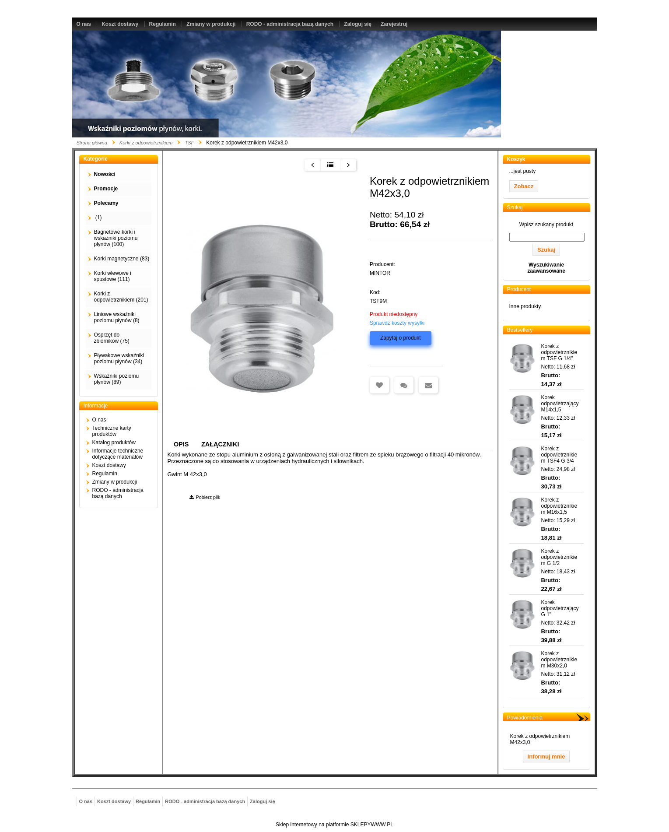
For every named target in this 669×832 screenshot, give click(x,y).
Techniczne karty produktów (111, 431)
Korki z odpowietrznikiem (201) (121, 297)
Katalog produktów (114, 442)
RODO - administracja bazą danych (289, 24)
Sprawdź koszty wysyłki (397, 323)
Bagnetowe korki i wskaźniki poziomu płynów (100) (116, 238)
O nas (84, 24)
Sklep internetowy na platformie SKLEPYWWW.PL (334, 824)
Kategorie (96, 159)
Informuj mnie (546, 756)
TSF (189, 142)
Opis (181, 444)
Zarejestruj (394, 24)
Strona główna (92, 142)
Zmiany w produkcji (210, 24)
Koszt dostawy (120, 24)
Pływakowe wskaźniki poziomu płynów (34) (119, 358)
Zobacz (524, 186)
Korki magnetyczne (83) (122, 259)
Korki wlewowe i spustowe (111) (112, 276)
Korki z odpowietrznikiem (146, 142)
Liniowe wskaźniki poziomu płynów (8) (117, 317)
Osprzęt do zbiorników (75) (112, 338)
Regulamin (162, 24)
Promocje (106, 189)
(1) (98, 217)
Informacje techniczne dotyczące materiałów (118, 454)
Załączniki (220, 444)
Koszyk (516, 159)
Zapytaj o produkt (400, 338)
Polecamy (106, 203)
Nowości (105, 174)
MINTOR (380, 273)
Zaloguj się (357, 24)
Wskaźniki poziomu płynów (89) (116, 379)
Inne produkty (525, 306)
